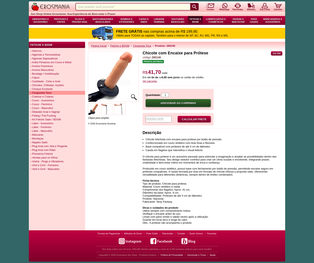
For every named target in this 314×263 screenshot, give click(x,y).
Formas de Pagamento (109, 233)
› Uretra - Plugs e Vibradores (46, 161)
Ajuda (212, 255)
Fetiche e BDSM (195, 20)
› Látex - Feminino (40, 127)
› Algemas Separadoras (44, 58)
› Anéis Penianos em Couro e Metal (50, 62)
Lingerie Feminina (159, 20)
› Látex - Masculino (41, 130)
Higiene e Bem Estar (238, 20)
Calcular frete (194, 119)
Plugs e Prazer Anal (80, 20)
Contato (181, 233)
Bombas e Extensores (126, 20)
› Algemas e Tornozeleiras (45, 54)
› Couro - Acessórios (42, 100)
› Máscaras (36, 134)
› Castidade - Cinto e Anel (45, 81)
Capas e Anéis (144, 20)
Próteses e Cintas (61, 20)
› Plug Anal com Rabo (43, 149)
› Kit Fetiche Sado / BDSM (45, 119)
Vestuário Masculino (177, 20)
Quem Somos (196, 233)
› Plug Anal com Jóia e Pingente (48, 146)
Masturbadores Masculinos (103, 20)
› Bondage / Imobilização (44, 73)
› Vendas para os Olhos (44, 157)
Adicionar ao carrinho (178, 103)
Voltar (277, 53)
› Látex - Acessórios (41, 123)
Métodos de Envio (133, 233)
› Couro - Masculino (41, 108)
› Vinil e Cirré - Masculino (44, 169)
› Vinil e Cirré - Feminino (44, 165)
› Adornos (36, 50)
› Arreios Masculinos (42, 69)
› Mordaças (36, 138)
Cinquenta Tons (142, 45)
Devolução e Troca (196, 255)
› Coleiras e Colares (41, 96)
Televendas (167, 233)
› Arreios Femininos (41, 66)
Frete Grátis (152, 233)
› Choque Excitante (41, 88)
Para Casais (254, 20)
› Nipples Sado (38, 142)
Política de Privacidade (172, 255)
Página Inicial (99, 45)
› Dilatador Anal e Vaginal (45, 111)
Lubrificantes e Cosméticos (216, 20)
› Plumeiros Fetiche (41, 153)
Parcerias (211, 233)
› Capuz (35, 77)
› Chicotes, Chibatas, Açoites (47, 85)
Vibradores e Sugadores (40, 20)
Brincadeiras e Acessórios (272, 20)
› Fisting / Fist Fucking (43, 115)
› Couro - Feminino (41, 104)
